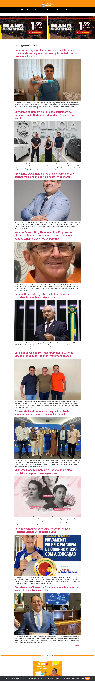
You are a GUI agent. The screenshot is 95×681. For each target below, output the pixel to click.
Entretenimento (39, 10)
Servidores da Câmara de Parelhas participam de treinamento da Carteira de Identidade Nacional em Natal (44, 115)
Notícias (29, 10)
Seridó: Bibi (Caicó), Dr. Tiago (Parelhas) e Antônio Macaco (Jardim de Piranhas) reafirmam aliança (43, 354)
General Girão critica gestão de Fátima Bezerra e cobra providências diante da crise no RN (46, 296)
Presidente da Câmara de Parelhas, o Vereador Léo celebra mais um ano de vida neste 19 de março (44, 175)
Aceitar (87, 678)
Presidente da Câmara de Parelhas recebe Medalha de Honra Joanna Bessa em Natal (46, 589)
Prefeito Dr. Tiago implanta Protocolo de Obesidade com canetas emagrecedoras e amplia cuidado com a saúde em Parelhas (45, 53)
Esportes (49, 10)
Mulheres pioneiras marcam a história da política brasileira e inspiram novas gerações (43, 471)
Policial (58, 10)
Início (21, 10)
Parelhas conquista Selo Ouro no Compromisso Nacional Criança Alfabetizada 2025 (42, 530)
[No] (92, 678)
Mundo (73, 10)
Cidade (65, 10)
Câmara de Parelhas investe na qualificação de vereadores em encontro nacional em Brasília (41, 413)
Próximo (77, 646)
